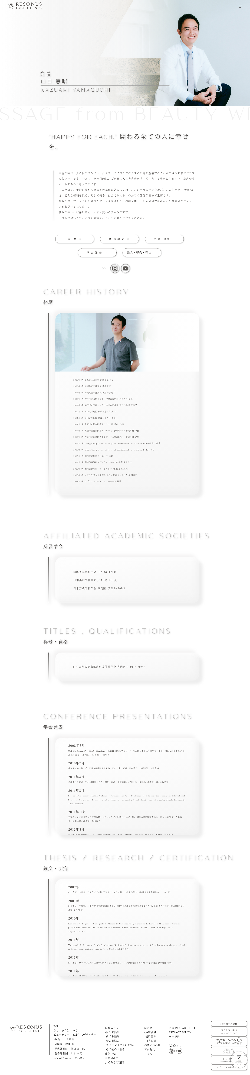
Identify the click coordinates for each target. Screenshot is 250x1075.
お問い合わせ (152, 1045)
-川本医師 (150, 1040)
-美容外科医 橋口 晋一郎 (69, 1049)
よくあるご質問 (114, 1062)
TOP (56, 1026)
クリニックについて (66, 1030)
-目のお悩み (112, 1032)
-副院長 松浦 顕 (64, 1044)
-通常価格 (150, 1032)
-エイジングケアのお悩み (120, 1045)
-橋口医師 (150, 1036)
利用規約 (174, 1036)
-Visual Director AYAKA (69, 1058)
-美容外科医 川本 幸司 (68, 1053)
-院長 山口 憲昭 (64, 1039)
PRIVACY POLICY (180, 1032)
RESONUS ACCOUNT (182, 1028)
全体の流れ (111, 1058)
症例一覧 (110, 1053)
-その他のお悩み (115, 1049)
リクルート (151, 1054)
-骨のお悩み (112, 1040)
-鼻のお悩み (112, 1036)
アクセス (149, 1049)
